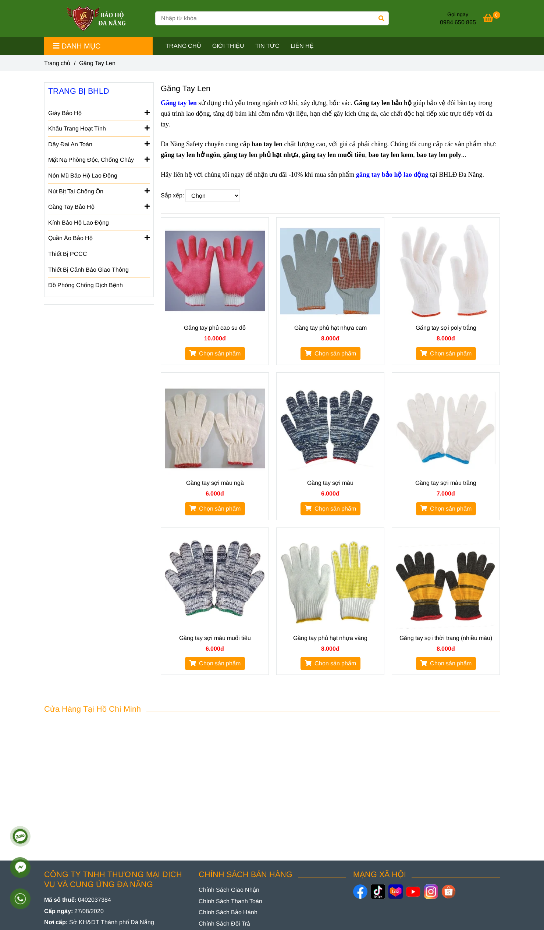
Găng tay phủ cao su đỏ (215, 328)
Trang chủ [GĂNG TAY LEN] (57, 63)
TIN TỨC (267, 46)
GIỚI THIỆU (228, 46)
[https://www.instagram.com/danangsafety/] (431, 891)
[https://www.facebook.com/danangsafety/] (360, 891)
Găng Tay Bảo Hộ (99, 206)
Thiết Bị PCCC (67, 254)
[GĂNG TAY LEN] (491, 19)
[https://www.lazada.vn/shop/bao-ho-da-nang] (395, 891)
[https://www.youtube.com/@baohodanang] (413, 891)
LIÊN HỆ (302, 46)
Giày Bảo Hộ (99, 112)
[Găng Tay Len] (96, 18)
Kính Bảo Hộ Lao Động (78, 222)
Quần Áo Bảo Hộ (99, 237)
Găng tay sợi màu (330, 483)
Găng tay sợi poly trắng (446, 328)
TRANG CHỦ (183, 46)
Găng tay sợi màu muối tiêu (215, 638)
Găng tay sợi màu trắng (445, 483)
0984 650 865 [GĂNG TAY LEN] (458, 22)
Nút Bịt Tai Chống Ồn (99, 190)
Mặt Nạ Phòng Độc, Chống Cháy (99, 159)
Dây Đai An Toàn (99, 143)
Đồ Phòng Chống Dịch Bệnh (85, 285)
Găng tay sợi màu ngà (215, 483)
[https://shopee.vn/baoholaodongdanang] (448, 891)
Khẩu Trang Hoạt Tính (99, 128)
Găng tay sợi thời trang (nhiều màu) (445, 638)
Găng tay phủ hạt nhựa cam (330, 328)
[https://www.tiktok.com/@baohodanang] (378, 891)
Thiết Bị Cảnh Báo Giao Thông (88, 270)
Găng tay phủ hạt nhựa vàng (330, 638)
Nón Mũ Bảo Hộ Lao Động (82, 175)
